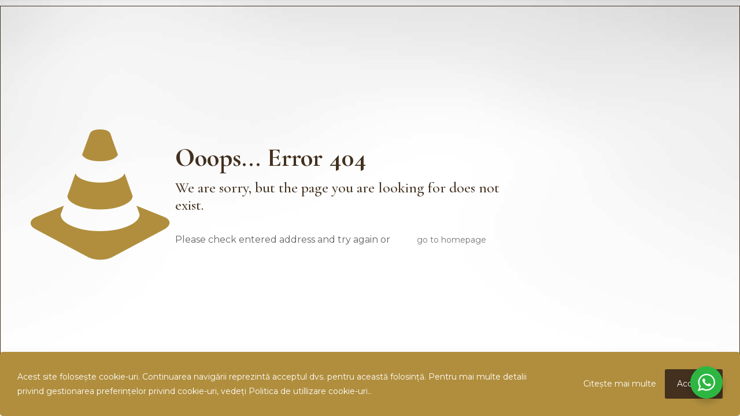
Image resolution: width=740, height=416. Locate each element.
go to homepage (451, 240)
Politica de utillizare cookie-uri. (309, 391)
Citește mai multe (619, 383)
